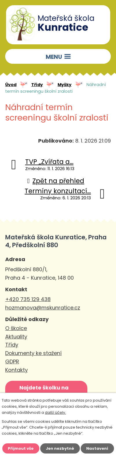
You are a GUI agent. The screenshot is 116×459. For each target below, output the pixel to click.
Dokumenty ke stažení (33, 353)
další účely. (55, 412)
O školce (16, 328)
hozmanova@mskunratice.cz (42, 307)
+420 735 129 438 (28, 299)
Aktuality (16, 336)
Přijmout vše (21, 448)
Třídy (37, 85)
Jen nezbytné (60, 448)
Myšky (64, 85)
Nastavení (97, 448)
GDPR (12, 361)
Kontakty (16, 370)
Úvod (10, 85)
